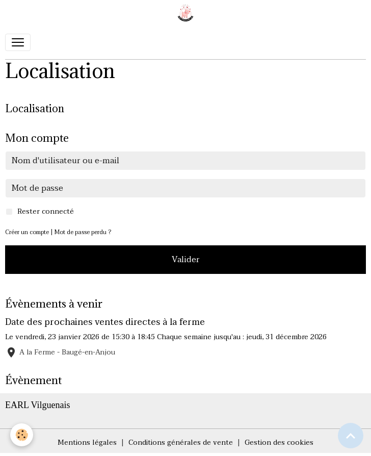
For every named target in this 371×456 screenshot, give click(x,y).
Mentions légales (87, 442)
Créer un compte (27, 232)
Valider (186, 259)
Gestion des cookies (279, 442)
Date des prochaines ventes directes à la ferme (105, 322)
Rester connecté (45, 211)
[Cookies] (21, 434)
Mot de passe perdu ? (83, 232)
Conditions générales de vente (180, 442)
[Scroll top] (350, 435)
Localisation (34, 108)
